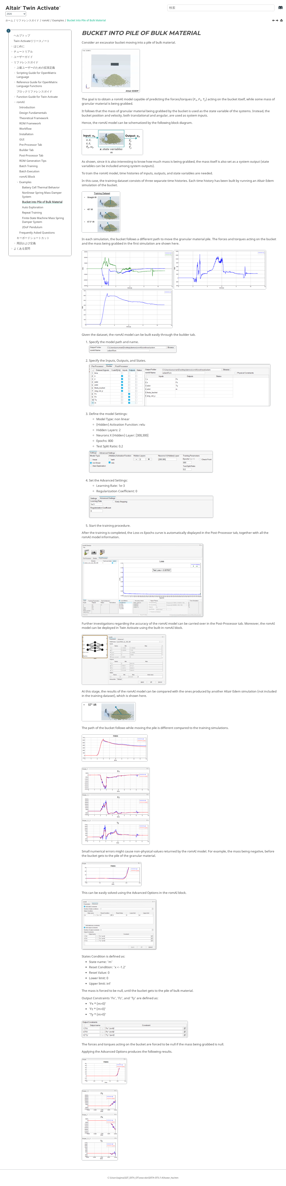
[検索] (268, 7)
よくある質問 (22, 249)
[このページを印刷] (281, 20)
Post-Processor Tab (31, 156)
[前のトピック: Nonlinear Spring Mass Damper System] (273, 21)
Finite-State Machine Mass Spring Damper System (43, 220)
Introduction (27, 107)
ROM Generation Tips (32, 161)
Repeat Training (32, 213)
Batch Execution (29, 171)
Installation (26, 134)
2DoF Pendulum (32, 227)
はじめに (19, 46)
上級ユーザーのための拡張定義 (36, 68)
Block (27, 177)
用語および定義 (26, 243)
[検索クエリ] (221, 8)
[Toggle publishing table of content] (8, 31)
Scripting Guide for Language (36, 75)
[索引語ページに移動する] (277, 9)
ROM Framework (30, 123)
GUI (21, 140)
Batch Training (28, 166)
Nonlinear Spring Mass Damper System (42, 195)
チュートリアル (23, 52)
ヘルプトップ (22, 36)
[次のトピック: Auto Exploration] (277, 21)
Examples (58, 20)
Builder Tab (26, 150)
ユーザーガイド (23, 57)
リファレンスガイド (27, 20)
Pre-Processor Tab (30, 145)
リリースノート (32, 41)
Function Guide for (37, 97)
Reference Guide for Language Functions (37, 84)
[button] (12, 36)
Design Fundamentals (33, 113)
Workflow (25, 129)
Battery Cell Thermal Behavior (41, 187)
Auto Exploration (32, 207)
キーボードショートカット (33, 238)
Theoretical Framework (33, 118)
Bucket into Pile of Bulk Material (86, 20)
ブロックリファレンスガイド (34, 92)
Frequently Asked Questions (37, 233)
